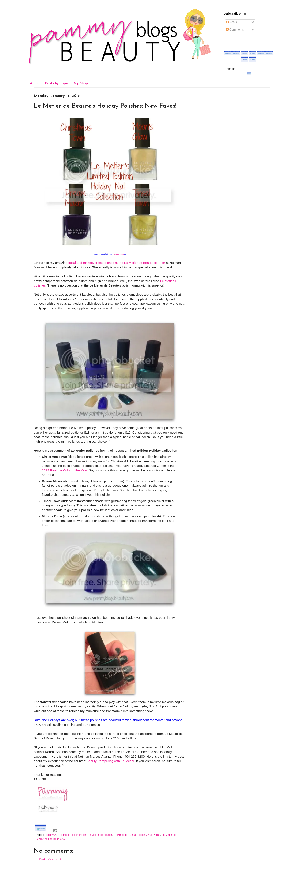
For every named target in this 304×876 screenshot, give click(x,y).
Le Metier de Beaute (100, 834)
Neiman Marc (119, 254)
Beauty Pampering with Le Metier (110, 761)
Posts (231, 22)
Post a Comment (50, 859)
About (35, 83)
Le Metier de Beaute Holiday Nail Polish (136, 834)
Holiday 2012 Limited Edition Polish (65, 834)
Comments (235, 29)
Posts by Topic (56, 83)
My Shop (80, 83)
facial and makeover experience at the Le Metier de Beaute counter (116, 262)
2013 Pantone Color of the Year (64, 470)
